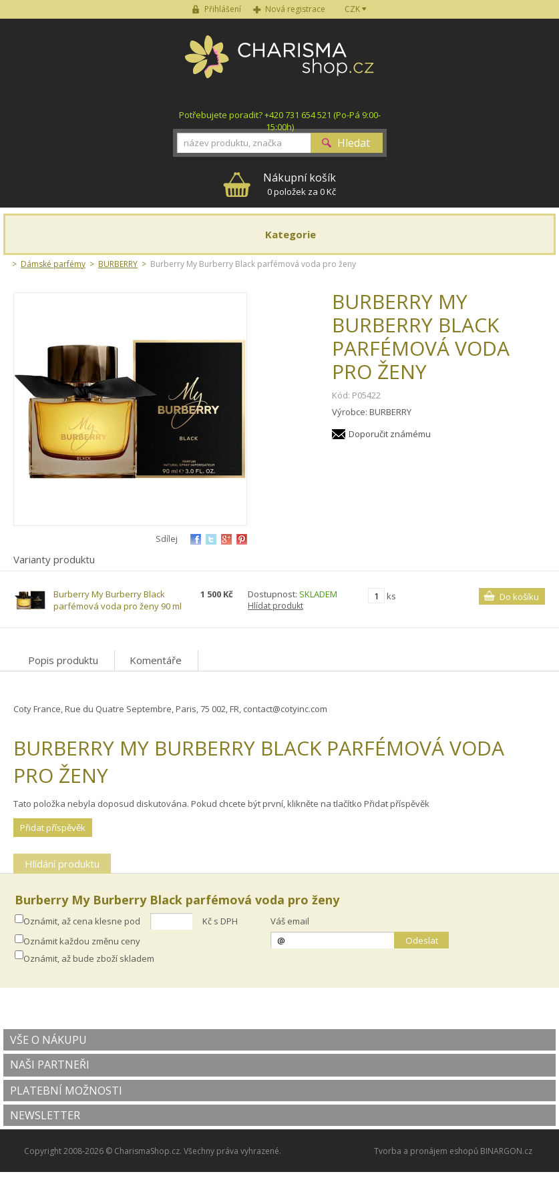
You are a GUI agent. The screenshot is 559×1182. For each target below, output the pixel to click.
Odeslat (421, 940)
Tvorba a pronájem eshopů (426, 1151)
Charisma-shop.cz (279, 64)
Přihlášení (222, 9)
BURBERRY (118, 264)
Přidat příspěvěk (52, 828)
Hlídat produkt (275, 605)
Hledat (353, 142)
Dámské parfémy (53, 264)
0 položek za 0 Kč (299, 184)
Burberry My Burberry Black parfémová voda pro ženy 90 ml (117, 600)
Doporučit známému (390, 434)
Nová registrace (295, 9)
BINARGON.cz (506, 1151)
